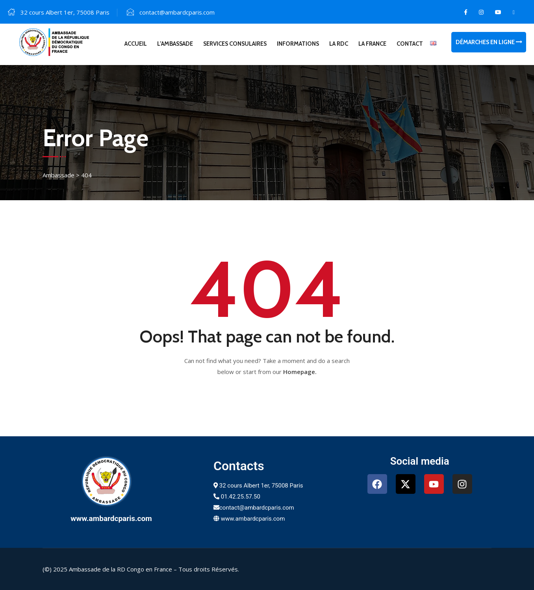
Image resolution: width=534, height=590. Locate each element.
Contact (410, 43)
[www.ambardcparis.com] (111, 481)
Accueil (135, 43)
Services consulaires (235, 43)
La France (372, 43)
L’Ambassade (175, 43)
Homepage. (300, 372)
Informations (298, 43)
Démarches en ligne (489, 42)
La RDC (338, 43)
